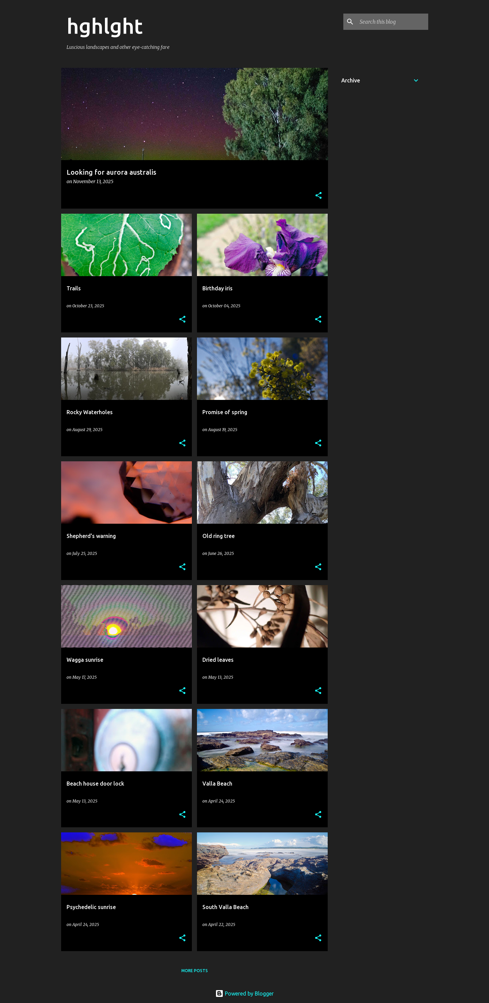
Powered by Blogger (244, 993)
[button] (318, 195)
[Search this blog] (392, 22)
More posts (194, 970)
